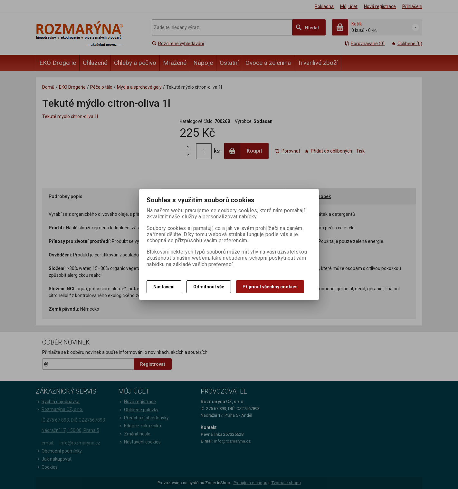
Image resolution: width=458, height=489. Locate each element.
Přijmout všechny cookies (270, 286)
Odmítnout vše (208, 286)
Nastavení (164, 286)
